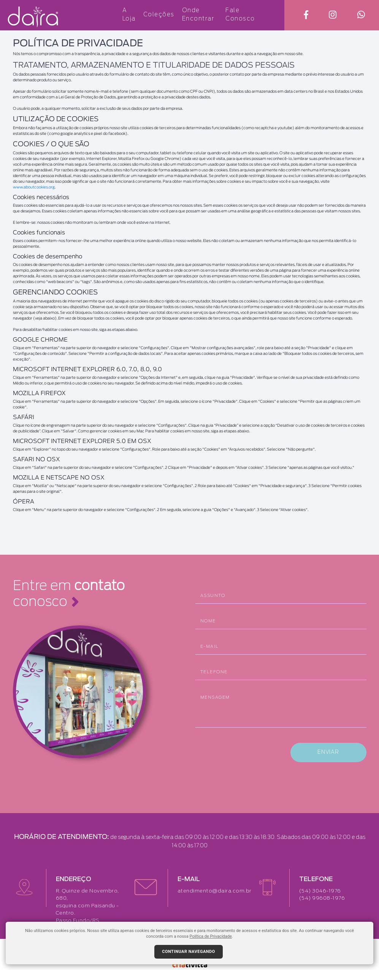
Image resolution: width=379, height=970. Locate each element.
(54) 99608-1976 (322, 898)
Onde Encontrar (198, 14)
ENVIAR (328, 752)
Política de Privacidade (211, 936)
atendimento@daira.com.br (215, 891)
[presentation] (253, 752)
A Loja (129, 14)
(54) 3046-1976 (320, 891)
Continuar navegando (188, 951)
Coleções (158, 14)
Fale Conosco (240, 14)
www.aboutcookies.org (34, 187)
